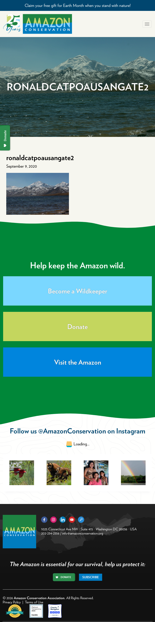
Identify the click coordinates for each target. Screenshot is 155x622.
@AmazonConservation (72, 431)
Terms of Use (34, 602)
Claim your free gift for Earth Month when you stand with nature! (78, 5)
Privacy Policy (12, 602)
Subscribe (90, 577)
